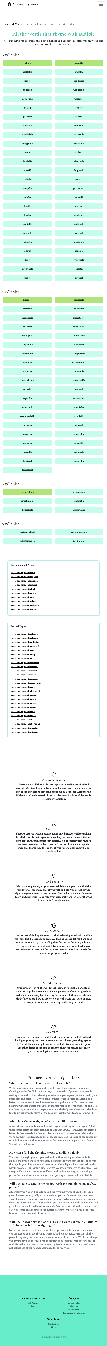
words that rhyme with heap (23, 654)
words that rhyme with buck (23, 715)
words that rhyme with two (23, 687)
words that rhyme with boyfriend (25, 723)
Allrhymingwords (23, 4)
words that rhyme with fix (22, 658)
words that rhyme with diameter (25, 638)
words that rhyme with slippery (24, 601)
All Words (16, 24)
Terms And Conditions (74, 1313)
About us (73, 1306)
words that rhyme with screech (24, 679)
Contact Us (53, 1324)
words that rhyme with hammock (25, 691)
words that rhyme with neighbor (25, 642)
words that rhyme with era (22, 650)
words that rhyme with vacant (24, 670)
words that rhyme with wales (23, 695)
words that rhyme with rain (23, 711)
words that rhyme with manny (24, 593)
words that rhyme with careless (24, 580)
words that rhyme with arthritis (24, 666)
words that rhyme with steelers (24, 732)
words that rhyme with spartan (24, 728)
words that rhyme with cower (24, 609)
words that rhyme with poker (24, 699)
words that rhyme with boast (23, 703)
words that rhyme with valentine (25, 605)
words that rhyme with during (24, 584)
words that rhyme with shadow (24, 633)
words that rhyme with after (23, 572)
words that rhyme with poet (23, 597)
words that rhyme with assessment (26, 683)
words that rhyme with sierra (23, 674)
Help (53, 1327)
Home (5, 24)
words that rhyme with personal (25, 646)
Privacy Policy (74, 1303)
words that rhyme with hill (22, 719)
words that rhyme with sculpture (25, 662)
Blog (33, 1306)
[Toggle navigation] (101, 4)
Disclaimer (73, 1309)
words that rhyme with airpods (24, 576)
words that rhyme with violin (23, 707)
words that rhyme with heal (23, 589)
